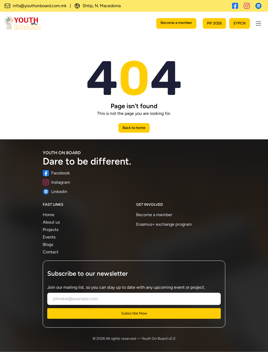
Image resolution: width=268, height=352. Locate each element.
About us (51, 222)
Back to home (134, 127)
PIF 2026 (214, 23)
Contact (50, 251)
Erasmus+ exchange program (164, 224)
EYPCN (240, 23)
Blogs (48, 244)
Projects (50, 229)
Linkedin (55, 191)
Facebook (56, 173)
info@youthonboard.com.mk (35, 6)
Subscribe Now (134, 313)
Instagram (56, 182)
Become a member (176, 22)
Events (49, 237)
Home (48, 214)
